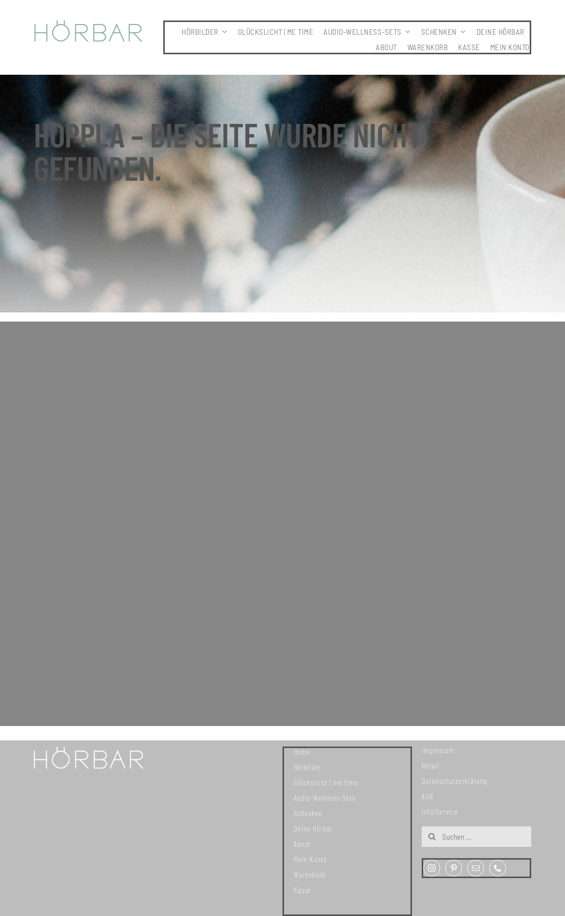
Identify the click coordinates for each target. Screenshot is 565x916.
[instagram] (431, 868)
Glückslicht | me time (326, 782)
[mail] (475, 868)
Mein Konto (310, 859)
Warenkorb (309, 874)
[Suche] (432, 836)
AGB (427, 796)
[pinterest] (453, 868)
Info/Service (440, 811)
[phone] (497, 868)
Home (302, 751)
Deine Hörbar (313, 828)
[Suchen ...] (476, 836)
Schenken (308, 813)
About (302, 843)
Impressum (438, 750)
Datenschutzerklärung (454, 780)
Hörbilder (307, 767)
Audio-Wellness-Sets (324, 797)
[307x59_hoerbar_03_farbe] (88, 25)
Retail (430, 765)
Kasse (302, 889)
